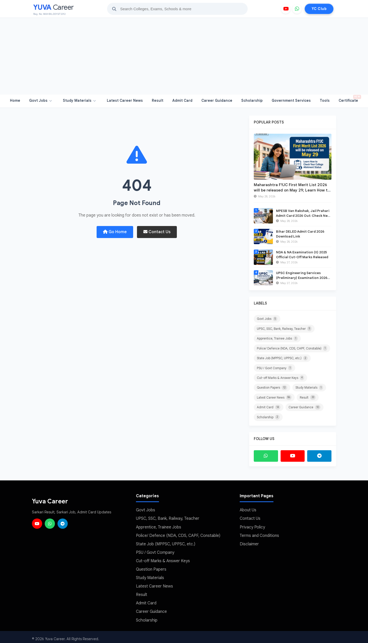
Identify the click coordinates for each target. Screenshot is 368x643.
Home (15, 100)
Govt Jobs (40, 100)
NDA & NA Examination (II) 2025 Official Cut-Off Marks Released (302, 254)
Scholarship (252, 100)
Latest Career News (125, 100)
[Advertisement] (184, 56)
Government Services (291, 100)
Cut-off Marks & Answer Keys (280, 377)
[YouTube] (285, 9)
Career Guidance (216, 100)
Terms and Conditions (259, 533)
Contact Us (156, 231)
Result (157, 100)
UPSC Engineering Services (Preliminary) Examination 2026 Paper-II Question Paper (301, 277)
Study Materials (79, 100)
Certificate (350, 99)
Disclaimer (249, 542)
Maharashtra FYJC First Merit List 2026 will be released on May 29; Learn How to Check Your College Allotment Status (292, 190)
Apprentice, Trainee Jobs (277, 338)
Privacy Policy (252, 525)
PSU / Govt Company (274, 367)
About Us (248, 509)
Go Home (115, 231)
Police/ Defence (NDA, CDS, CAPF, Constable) (292, 348)
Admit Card (182, 100)
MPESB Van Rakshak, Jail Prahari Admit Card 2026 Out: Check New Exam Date (303, 215)
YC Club (319, 8)
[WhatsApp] (297, 9)
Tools (325, 100)
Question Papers (272, 387)
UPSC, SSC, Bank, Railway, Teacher (284, 328)
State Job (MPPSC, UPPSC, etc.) (282, 357)
